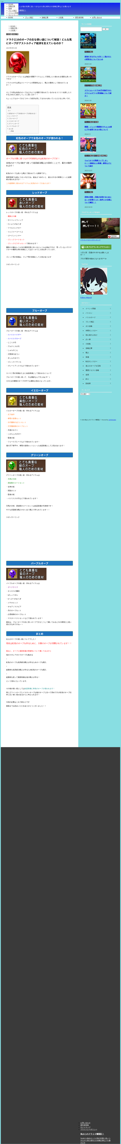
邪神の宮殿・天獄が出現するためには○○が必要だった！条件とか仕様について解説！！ (98, 199)
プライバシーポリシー (88, 1129)
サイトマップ (85, 1127)
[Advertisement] (39, 285)
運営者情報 (79, 17)
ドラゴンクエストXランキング (90, 240)
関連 (12, 131)
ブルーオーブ (13, 118)
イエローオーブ (14, 121)
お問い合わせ (97, 17)
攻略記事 (45, 17)
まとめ (11, 129)
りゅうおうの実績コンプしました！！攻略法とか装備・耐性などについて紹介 (98, 163)
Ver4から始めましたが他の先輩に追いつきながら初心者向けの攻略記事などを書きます (95, 1140)
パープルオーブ (14, 126)
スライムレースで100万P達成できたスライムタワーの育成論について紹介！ (98, 93)
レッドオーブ (13, 116)
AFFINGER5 (112, 420)
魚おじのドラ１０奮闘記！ (92, 1134)
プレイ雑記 (29, 17)
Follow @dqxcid (86, 297)
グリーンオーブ (14, 123)
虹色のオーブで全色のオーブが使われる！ (23, 113)
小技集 (60, 17)
